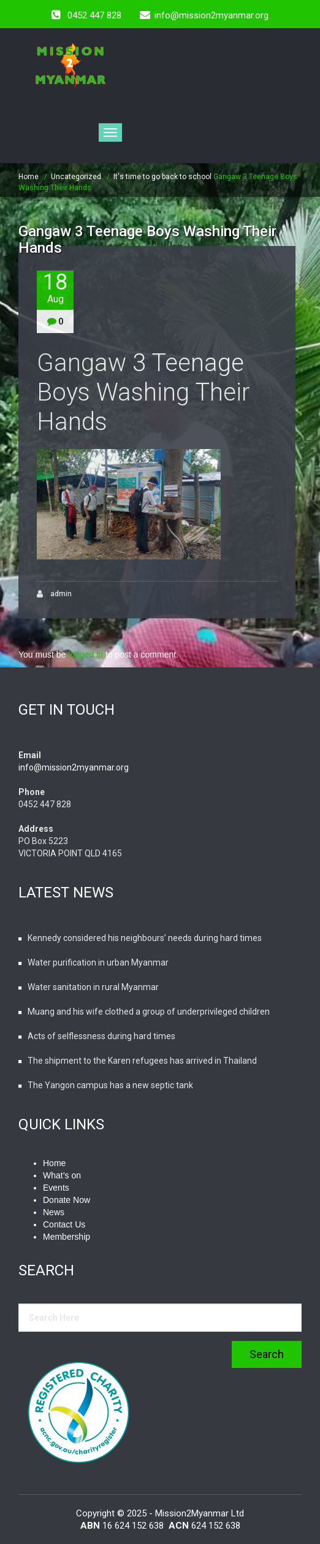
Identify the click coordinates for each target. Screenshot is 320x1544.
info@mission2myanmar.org (73, 767)
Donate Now (66, 1200)
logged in (85, 654)
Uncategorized (76, 176)
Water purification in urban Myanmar (98, 962)
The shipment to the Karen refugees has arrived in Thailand (142, 1061)
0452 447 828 (94, 15)
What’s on (62, 1175)
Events (56, 1188)
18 (55, 288)
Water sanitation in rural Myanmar (93, 987)
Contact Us (64, 1224)
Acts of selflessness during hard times (101, 1036)
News (53, 1212)
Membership (66, 1237)
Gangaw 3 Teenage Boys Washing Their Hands (143, 392)
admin (54, 594)
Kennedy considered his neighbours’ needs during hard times (145, 938)
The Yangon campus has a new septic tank (110, 1085)
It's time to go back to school (162, 176)
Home (28, 176)
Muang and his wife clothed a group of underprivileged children (149, 1011)
